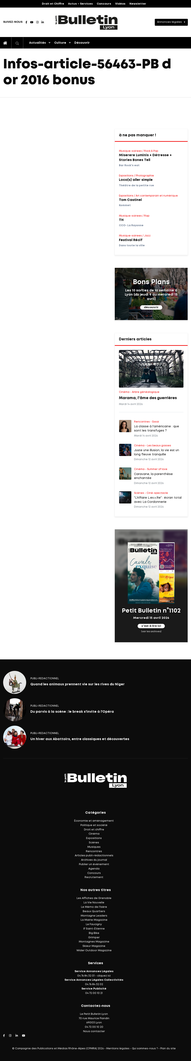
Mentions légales (117, 1048)
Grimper (94, 937)
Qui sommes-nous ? (145, 1048)
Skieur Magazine (94, 946)
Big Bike (94, 933)
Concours (104, 4)
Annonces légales (169, 22)
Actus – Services (80, 4)
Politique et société (93, 825)
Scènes (94, 842)
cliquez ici (104, 976)
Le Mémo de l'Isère (94, 907)
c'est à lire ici (151, 626)
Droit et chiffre (94, 830)
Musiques (94, 847)
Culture (60, 43)
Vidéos (120, 4)
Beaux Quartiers (94, 911)
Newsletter (137, 4)
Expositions (94, 838)
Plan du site (168, 1048)
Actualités (37, 43)
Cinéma (94, 834)
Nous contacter (94, 1031)
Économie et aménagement (94, 821)
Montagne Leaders (94, 916)
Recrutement (94, 877)
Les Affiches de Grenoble (94, 898)
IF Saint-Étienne (94, 929)
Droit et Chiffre (53, 4)
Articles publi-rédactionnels (94, 855)
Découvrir (82, 43)
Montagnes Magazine (94, 942)
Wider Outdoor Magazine (94, 950)
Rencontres (94, 851)
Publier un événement (94, 864)
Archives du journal (94, 860)
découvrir (151, 307)
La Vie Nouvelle (94, 902)
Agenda (93, 869)
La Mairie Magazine (94, 920)
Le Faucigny (94, 924)
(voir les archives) (151, 632)
